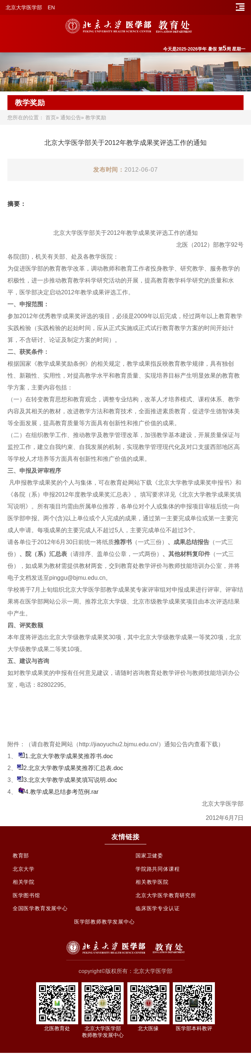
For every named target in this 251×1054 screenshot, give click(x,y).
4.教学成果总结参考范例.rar (61, 792)
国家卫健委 (149, 856)
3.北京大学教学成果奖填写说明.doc (70, 780)
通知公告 (70, 117)
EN (51, 7)
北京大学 (24, 869)
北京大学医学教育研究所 (166, 896)
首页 (50, 117)
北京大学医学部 (24, 7)
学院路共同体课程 (157, 869)
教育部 (21, 856)
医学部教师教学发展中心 (104, 923)
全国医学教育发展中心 (40, 909)
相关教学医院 (152, 883)
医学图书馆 (26, 896)
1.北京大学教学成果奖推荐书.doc (69, 756)
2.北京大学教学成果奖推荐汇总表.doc (73, 768)
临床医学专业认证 (157, 909)
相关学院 (24, 883)
